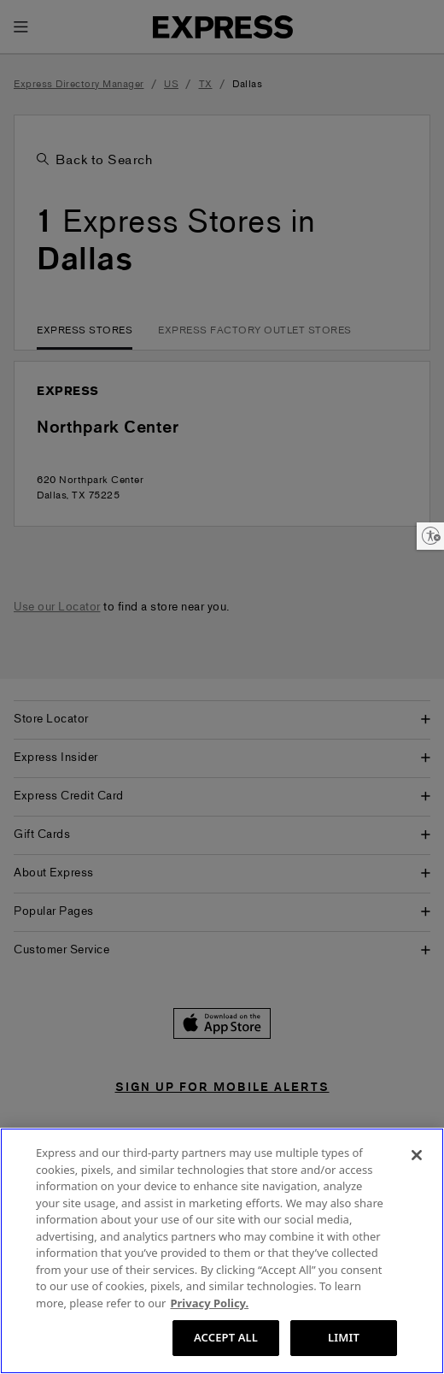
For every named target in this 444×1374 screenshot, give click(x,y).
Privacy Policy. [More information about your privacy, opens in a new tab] (209, 1303)
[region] (222, 1251)
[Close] (416, 1155)
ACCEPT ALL (226, 1337)
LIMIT (343, 1337)
